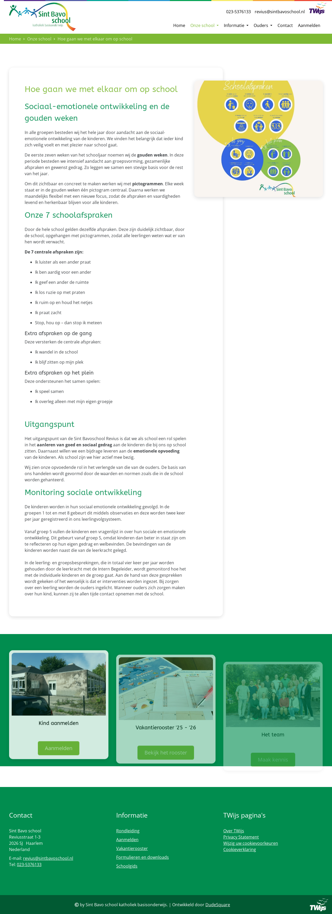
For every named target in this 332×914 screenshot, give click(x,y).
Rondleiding (128, 831)
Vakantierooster (132, 848)
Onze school (203, 25)
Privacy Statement (241, 837)
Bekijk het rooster (165, 768)
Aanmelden (309, 25)
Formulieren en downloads (142, 857)
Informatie (234, 25)
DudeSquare (217, 905)
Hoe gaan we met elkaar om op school (95, 39)
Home (179, 25)
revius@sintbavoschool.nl (280, 12)
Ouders (261, 25)
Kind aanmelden (59, 738)
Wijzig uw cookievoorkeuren (250, 843)
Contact (285, 25)
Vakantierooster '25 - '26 (166, 744)
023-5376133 (238, 12)
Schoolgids (126, 866)
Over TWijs (233, 831)
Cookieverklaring (239, 849)
